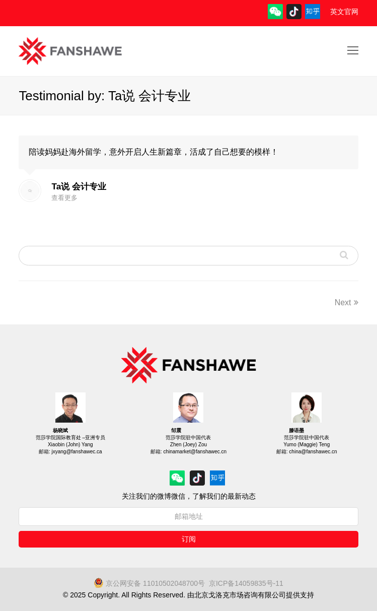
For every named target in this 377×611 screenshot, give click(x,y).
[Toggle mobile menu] (352, 50)
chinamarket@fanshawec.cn (195, 451)
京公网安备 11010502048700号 (149, 583)
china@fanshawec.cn (313, 451)
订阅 (189, 539)
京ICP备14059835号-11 (246, 583)
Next (346, 302)
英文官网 (344, 12)
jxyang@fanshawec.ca (76, 451)
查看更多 (64, 197)
